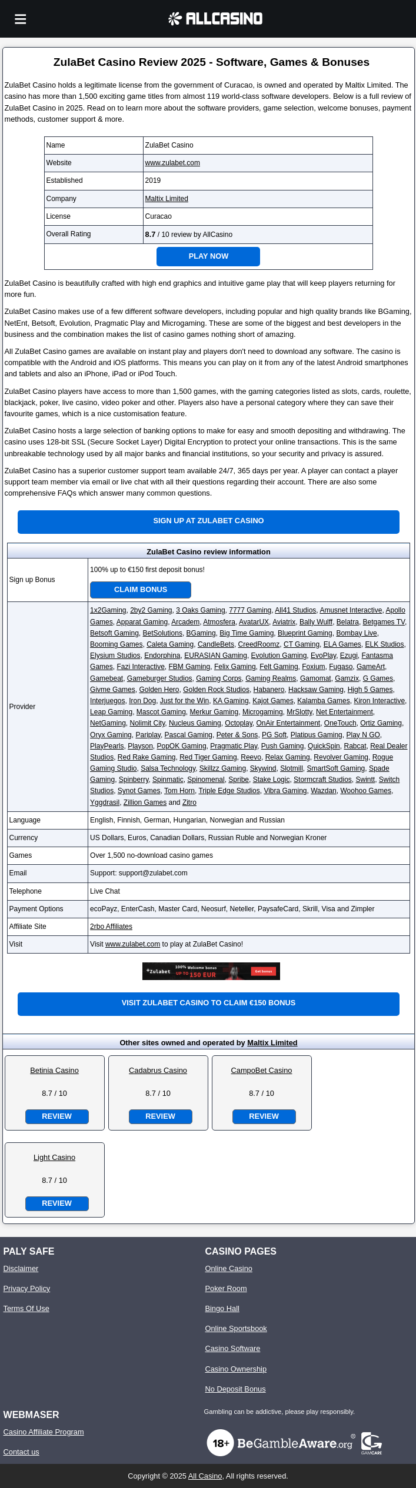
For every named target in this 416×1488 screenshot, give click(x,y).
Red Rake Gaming (147, 757)
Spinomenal (205, 779)
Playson (140, 746)
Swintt (365, 779)
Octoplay (238, 723)
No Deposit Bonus (235, 1389)
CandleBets (216, 644)
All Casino (205, 1476)
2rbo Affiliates (111, 926)
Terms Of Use (26, 1308)
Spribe (238, 779)
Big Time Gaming (246, 633)
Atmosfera (219, 622)
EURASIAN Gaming (215, 655)
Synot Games (139, 791)
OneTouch (340, 723)
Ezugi (349, 655)
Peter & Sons (237, 735)
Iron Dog (142, 701)
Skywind (263, 768)
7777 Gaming (250, 610)
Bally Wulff (315, 622)
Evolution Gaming (279, 655)
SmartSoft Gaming (336, 768)
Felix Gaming (235, 667)
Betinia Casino (54, 1070)
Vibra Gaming (285, 791)
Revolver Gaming (341, 757)
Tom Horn (179, 791)
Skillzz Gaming (222, 768)
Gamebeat (106, 678)
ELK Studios (384, 644)
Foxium (313, 667)
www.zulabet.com (172, 163)
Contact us (21, 1451)
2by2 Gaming (151, 610)
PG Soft (274, 735)
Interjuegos (107, 701)
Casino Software (232, 1348)
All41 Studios (295, 610)
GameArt (371, 667)
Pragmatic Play (233, 746)
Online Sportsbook (236, 1328)
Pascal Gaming (188, 735)
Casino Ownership (236, 1369)
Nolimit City (147, 723)
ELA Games (342, 644)
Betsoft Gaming (114, 633)
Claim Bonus (140, 589)
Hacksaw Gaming (316, 690)
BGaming (201, 633)
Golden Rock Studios (216, 690)
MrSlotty (299, 712)
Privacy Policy (27, 1288)
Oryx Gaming (111, 735)
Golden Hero (159, 690)
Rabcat (355, 746)
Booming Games (116, 644)
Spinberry (133, 779)
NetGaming (108, 723)
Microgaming (262, 712)
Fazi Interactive (140, 667)
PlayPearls (107, 746)
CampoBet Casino (261, 1070)
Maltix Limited (166, 199)
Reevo (251, 757)
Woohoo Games (365, 791)
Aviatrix (283, 622)
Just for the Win (184, 701)
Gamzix (347, 678)
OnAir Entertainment (288, 723)
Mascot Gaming (161, 712)
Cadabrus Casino (158, 1070)
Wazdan (324, 791)
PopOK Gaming (182, 746)
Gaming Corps (218, 678)
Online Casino (228, 1268)
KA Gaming (231, 701)
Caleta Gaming (170, 644)
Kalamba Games (323, 701)
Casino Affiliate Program (44, 1431)
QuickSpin (324, 746)
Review (56, 1116)
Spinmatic (168, 779)
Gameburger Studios (159, 678)
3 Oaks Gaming (200, 610)
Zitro (189, 802)
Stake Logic (271, 779)
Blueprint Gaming (305, 633)
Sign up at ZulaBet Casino (208, 520)
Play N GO (363, 735)
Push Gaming (282, 746)
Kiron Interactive (379, 701)
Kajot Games (272, 701)
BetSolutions (162, 633)
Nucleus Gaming (195, 723)
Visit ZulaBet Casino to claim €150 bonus (209, 1002)
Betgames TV (384, 622)
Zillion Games (145, 802)
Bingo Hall (222, 1308)
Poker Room (226, 1288)
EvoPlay (323, 655)
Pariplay (147, 735)
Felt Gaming (278, 667)
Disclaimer (21, 1268)
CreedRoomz (259, 644)
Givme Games (112, 690)
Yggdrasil (104, 802)
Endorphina (162, 655)
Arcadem (185, 622)
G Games (378, 678)
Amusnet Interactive (351, 610)
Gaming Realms (270, 678)
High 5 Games (370, 690)
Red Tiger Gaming (208, 757)
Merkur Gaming (214, 712)
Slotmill (291, 768)
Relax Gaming (287, 757)
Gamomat (315, 678)
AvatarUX (254, 622)
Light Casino (54, 1157)
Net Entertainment (344, 712)
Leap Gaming (111, 712)
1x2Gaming (108, 610)
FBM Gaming (190, 667)
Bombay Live (356, 633)
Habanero (269, 690)
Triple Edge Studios (228, 791)
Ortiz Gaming (381, 723)
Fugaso (340, 667)
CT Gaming (302, 644)
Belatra (348, 622)
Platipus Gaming (316, 735)
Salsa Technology (168, 768)
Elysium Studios (115, 655)
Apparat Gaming (142, 622)
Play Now (209, 256)
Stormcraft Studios (323, 779)
